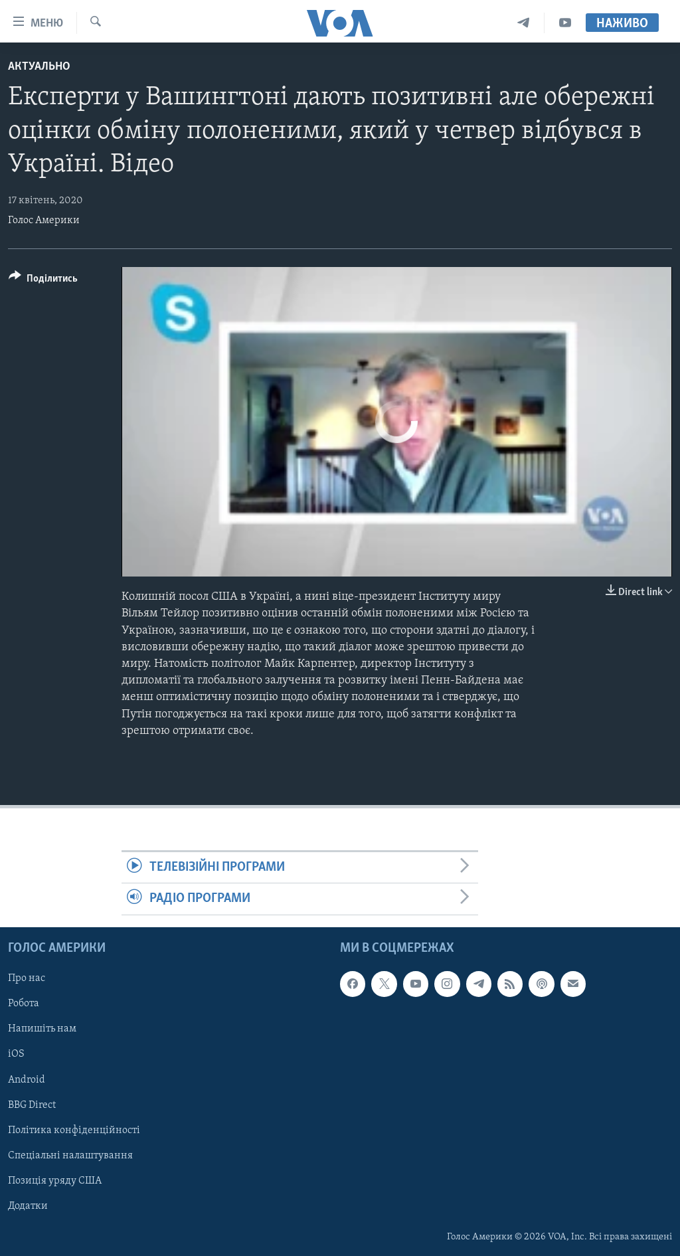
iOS (16, 1054)
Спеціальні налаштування (70, 1155)
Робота (23, 1003)
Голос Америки (44, 220)
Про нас (26, 978)
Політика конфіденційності (74, 1129)
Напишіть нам (42, 1029)
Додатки (28, 1205)
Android (26, 1079)
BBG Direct (32, 1104)
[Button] (43, 280)
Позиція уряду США (55, 1180)
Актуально (39, 66)
